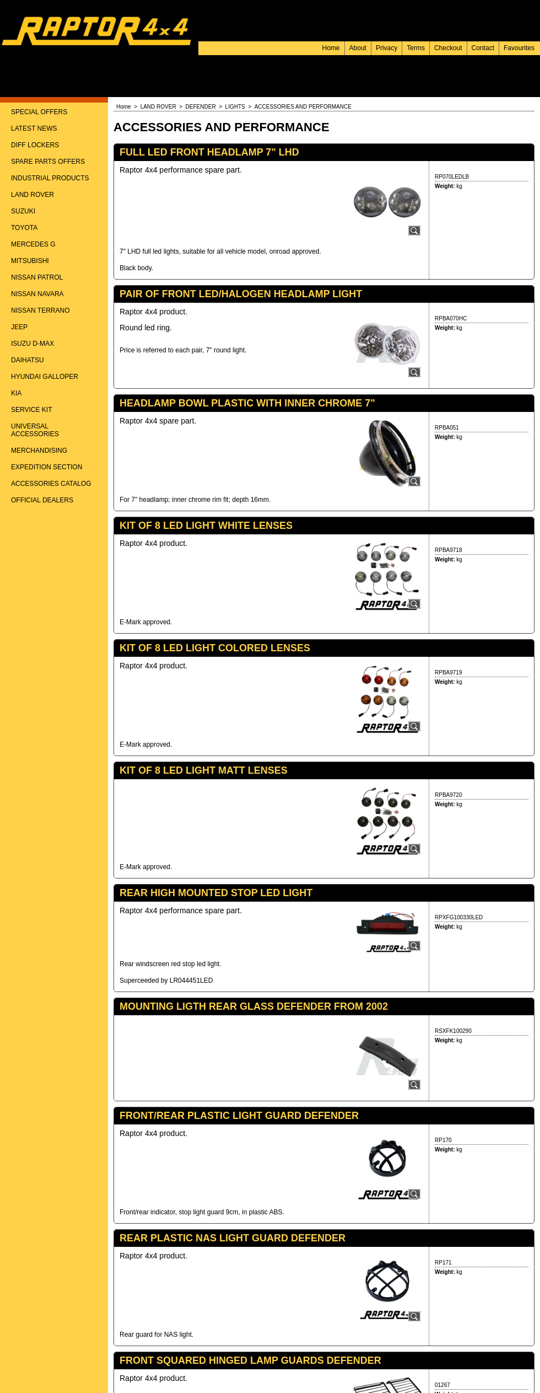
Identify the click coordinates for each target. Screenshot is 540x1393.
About (357, 48)
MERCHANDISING (39, 450)
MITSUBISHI (30, 261)
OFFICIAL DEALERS (42, 500)
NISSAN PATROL (37, 277)
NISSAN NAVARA (37, 294)
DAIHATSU (27, 360)
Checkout (448, 48)
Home (331, 48)
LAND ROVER (32, 195)
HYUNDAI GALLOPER (44, 377)
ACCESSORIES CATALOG (51, 483)
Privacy (386, 48)
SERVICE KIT (31, 410)
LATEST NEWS (34, 128)
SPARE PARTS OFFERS (48, 161)
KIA (16, 393)
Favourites (519, 48)
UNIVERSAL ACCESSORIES (35, 430)
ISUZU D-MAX (32, 343)
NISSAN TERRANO (40, 310)
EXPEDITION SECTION (46, 467)
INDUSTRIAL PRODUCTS (50, 178)
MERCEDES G (33, 244)
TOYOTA (24, 228)
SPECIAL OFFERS (39, 112)
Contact (483, 48)
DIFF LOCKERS (35, 145)
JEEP (19, 327)
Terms (416, 48)
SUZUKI (23, 211)
